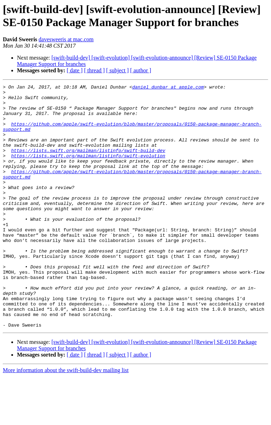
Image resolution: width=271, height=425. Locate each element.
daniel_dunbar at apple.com (168, 88)
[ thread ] (94, 70)
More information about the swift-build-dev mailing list (65, 419)
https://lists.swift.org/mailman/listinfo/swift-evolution (88, 170)
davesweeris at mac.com (66, 39)
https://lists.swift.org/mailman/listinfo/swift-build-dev (88, 164)
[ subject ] (117, 70)
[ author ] (140, 70)
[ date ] (75, 70)
